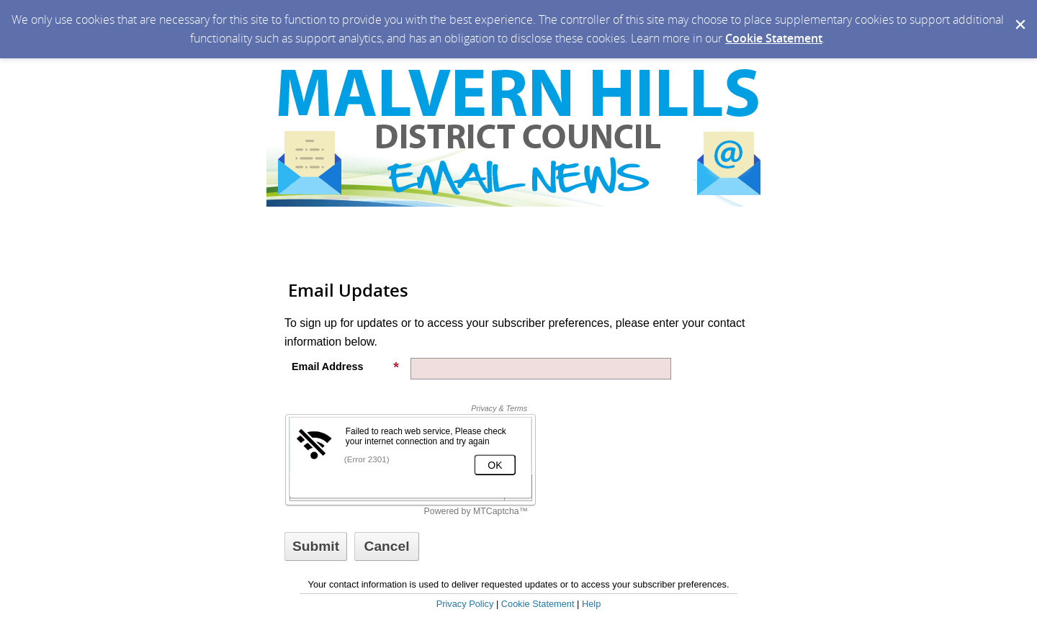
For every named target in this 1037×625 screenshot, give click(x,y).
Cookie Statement (773, 38)
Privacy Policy (465, 603)
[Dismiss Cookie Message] (1019, 13)
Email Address (346, 366)
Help (591, 603)
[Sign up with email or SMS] (315, 546)
